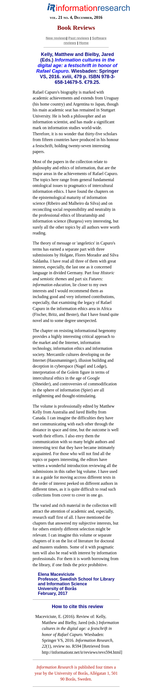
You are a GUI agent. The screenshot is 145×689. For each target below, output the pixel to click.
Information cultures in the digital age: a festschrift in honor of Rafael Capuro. (76, 65)
